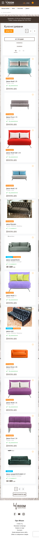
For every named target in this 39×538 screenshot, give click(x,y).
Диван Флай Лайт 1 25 (13, 153)
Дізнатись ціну (11, 88)
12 (15, 51)
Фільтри (9, 31)
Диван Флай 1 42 (11, 188)
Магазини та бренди (20, 526)
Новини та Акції (19, 528)
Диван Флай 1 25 (11, 81)
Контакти (19, 530)
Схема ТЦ (20, 523)
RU (28, 3)
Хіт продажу (19, 39)
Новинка (19, 43)
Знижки (19, 46)
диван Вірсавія (11, 224)
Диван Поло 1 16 (11, 438)
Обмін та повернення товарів (19, 534)
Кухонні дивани (7, 12)
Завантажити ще (19, 494)
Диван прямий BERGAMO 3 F (16, 474)
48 (23, 51)
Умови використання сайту (19, 532)
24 (19, 51)
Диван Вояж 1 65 (11, 367)
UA (24, 3)
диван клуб (9, 331)
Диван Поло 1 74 (11, 117)
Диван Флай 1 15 (11, 403)
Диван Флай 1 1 (11, 295)
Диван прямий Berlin (13, 260)
